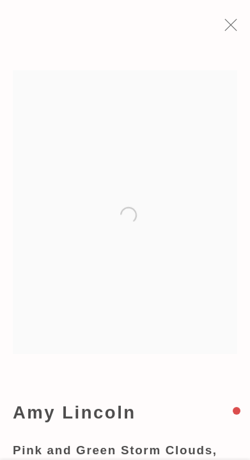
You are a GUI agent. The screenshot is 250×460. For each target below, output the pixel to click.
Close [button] (234, 28)
